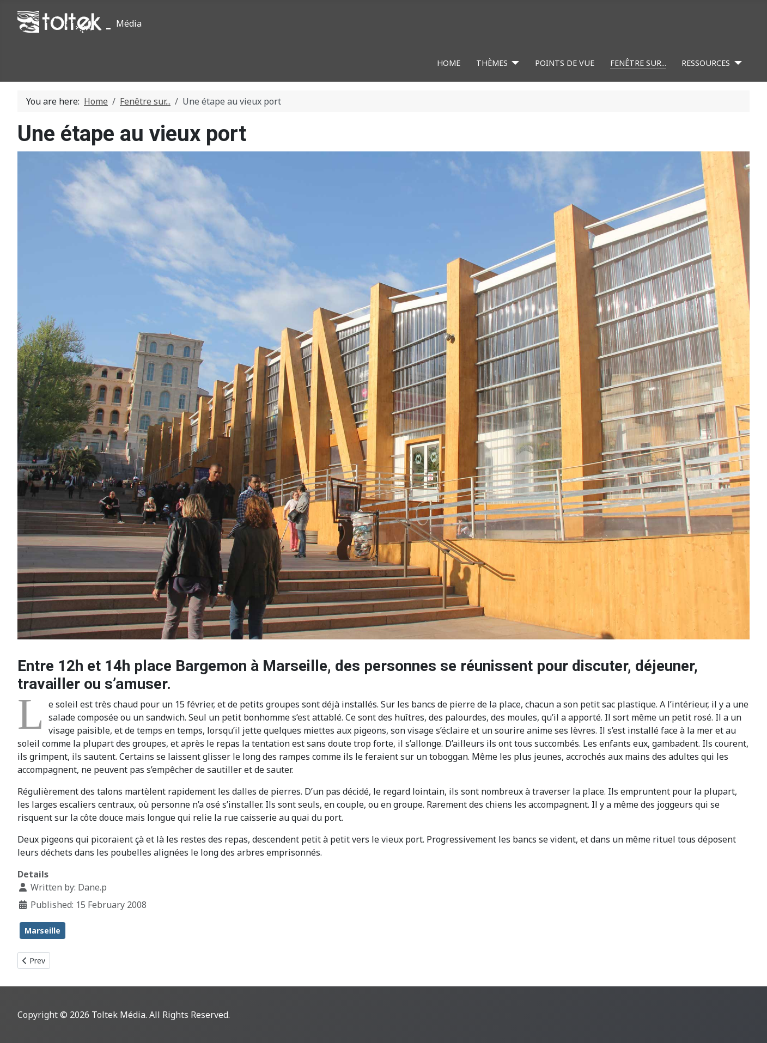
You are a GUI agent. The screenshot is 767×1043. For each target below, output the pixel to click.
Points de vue (564, 63)
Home (448, 63)
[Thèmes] (513, 63)
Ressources (705, 63)
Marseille (42, 930)
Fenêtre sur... (638, 63)
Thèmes (492, 63)
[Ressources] (735, 63)
